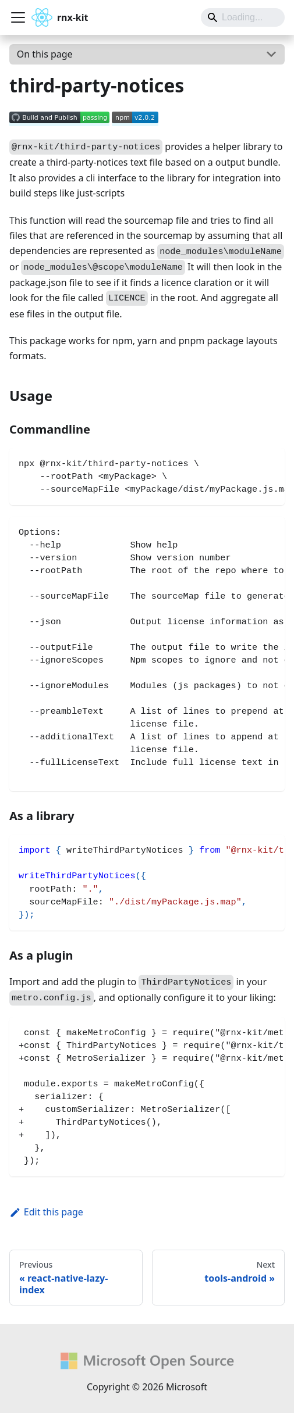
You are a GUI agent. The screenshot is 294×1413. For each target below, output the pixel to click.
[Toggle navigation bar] (18, 17)
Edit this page (46, 1211)
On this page (45, 54)
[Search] (243, 17)
